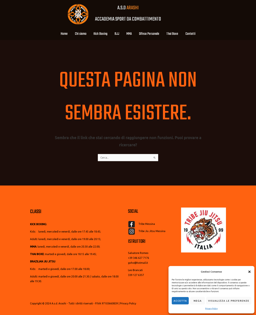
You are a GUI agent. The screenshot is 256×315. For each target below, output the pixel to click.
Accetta (180, 300)
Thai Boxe (175, 34)
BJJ (116, 34)
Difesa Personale (150, 34)
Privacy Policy (211, 308)
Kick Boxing (99, 34)
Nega (198, 300)
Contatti (194, 34)
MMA (129, 34)
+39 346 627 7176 (138, 257)
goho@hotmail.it (138, 262)
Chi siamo (78, 34)
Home (60, 34)
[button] (249, 271)
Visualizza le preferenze (228, 300)
